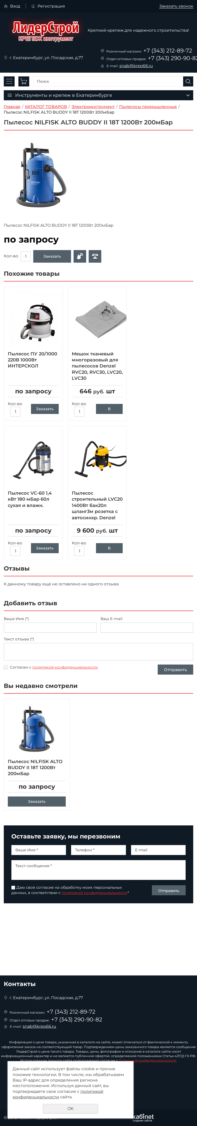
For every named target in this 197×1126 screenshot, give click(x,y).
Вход (15, 6)
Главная (12, 106)
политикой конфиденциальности (65, 667)
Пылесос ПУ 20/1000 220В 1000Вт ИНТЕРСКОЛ (32, 360)
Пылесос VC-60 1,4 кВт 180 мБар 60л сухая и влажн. (30, 499)
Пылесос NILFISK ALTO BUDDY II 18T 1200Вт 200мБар (35, 772)
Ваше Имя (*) (16, 619)
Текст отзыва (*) (19, 639)
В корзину (109, 410)
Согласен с (54, 667)
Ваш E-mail (111, 619)
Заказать (52, 256)
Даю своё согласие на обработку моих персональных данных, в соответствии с (70, 895)
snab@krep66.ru (136, 65)
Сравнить (95, 256)
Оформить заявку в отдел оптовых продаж (80, 256)
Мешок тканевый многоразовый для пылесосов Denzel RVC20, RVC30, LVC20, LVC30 (97, 366)
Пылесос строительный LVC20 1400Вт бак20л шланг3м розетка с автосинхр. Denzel (97, 505)
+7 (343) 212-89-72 (167, 50)
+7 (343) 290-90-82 (76, 1019)
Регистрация (51, 6)
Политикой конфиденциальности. (148, 1060)
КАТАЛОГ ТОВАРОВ (46, 106)
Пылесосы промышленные (148, 106)
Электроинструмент (93, 106)
